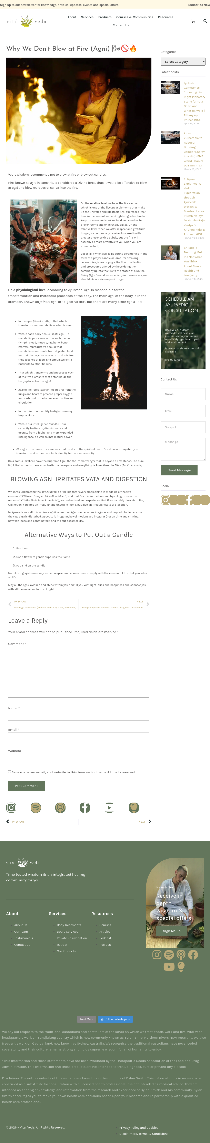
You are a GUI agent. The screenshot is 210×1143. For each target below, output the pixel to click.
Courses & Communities (134, 17)
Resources (165, 17)
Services (87, 17)
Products (105, 17)
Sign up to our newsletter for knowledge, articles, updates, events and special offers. (59, 5)
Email (14, 729)
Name (14, 708)
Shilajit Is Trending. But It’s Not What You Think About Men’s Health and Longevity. (193, 261)
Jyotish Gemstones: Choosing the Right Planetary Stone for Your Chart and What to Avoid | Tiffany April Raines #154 (194, 101)
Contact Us (121, 25)
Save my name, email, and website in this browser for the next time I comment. (74, 772)
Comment (17, 644)
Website (14, 751)
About (72, 17)
